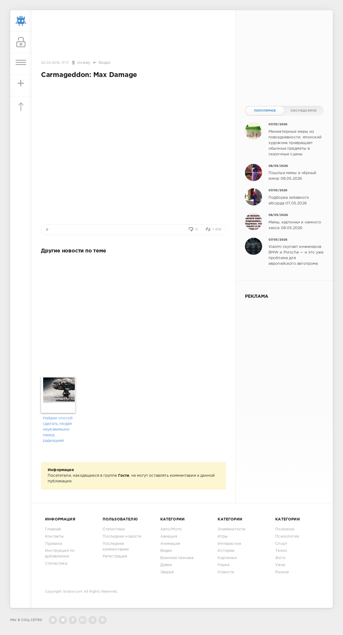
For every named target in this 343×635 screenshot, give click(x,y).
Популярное (265, 110)
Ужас (280, 565)
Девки (166, 565)
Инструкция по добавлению (59, 553)
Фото (280, 558)
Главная (53, 529)
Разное (282, 572)
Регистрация (115, 556)
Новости (226, 572)
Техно (281, 550)
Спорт (281, 543)
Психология (287, 536)
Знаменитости (231, 529)
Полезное (284, 529)
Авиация (168, 536)
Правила (53, 543)
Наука (223, 565)
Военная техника (177, 558)
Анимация (170, 543)
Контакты (54, 536)
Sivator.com (73, 591)
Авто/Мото (171, 529)
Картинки (227, 558)
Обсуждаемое (303, 110)
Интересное (229, 543)
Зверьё (167, 572)
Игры (223, 536)
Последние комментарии (116, 546)
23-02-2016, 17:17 (55, 62)
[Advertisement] (133, 36)
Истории (226, 550)
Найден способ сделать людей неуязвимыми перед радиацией (58, 429)
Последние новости (122, 536)
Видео (105, 62)
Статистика (56, 563)
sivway (83, 62)
